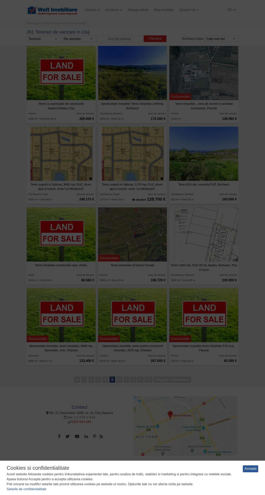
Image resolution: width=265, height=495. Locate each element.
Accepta (251, 468)
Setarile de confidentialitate (26, 489)
